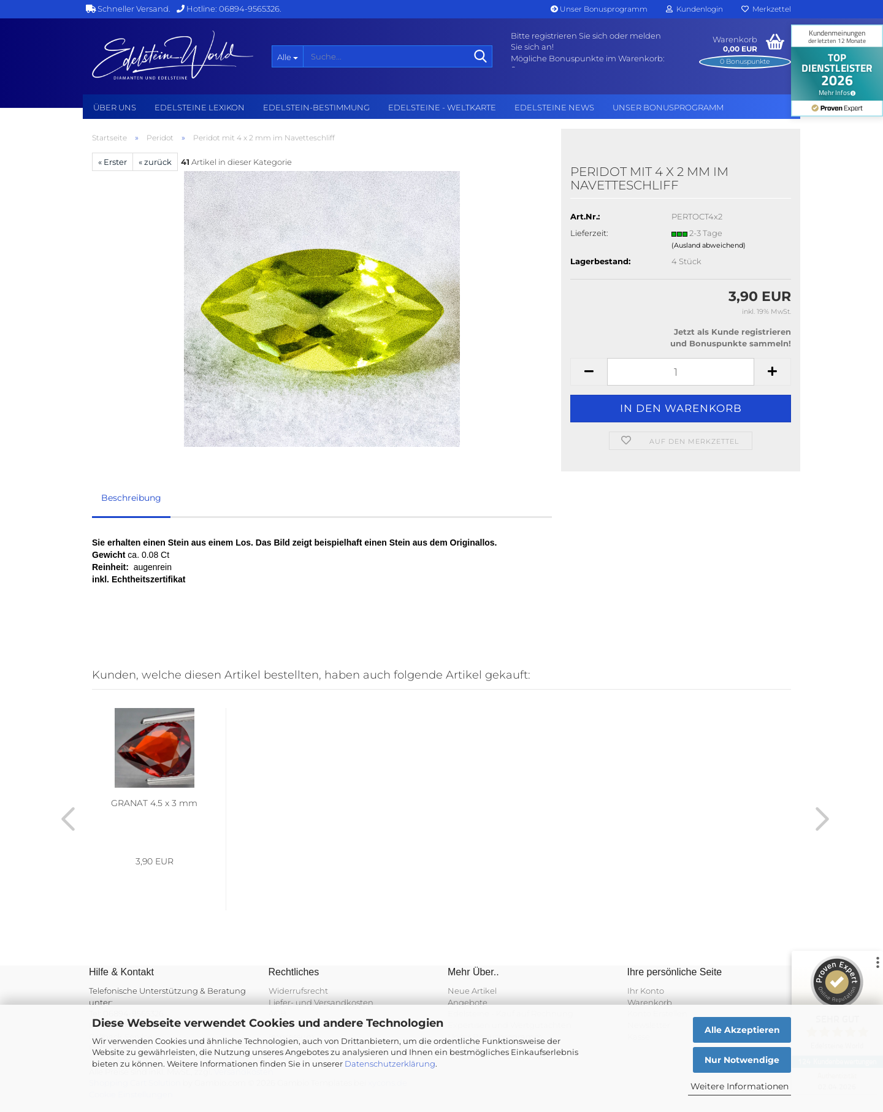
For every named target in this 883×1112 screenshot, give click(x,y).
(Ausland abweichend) (708, 245)
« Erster (112, 162)
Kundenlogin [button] (694, 8)
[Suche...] (287, 56)
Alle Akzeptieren (742, 1029)
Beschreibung (131, 497)
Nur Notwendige (742, 1059)
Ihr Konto (645, 991)
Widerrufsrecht (298, 991)
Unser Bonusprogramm (599, 8)
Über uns (114, 107)
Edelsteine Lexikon (200, 107)
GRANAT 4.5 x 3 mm (154, 803)
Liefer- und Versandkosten (321, 1002)
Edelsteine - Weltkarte (442, 107)
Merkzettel (766, 8)
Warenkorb (649, 1002)
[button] (588, 372)
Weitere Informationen (739, 1086)
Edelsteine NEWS (554, 107)
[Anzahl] (680, 372)
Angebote (467, 1002)
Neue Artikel (472, 991)
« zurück (155, 162)
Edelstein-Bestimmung (316, 107)
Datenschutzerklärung (390, 1063)
